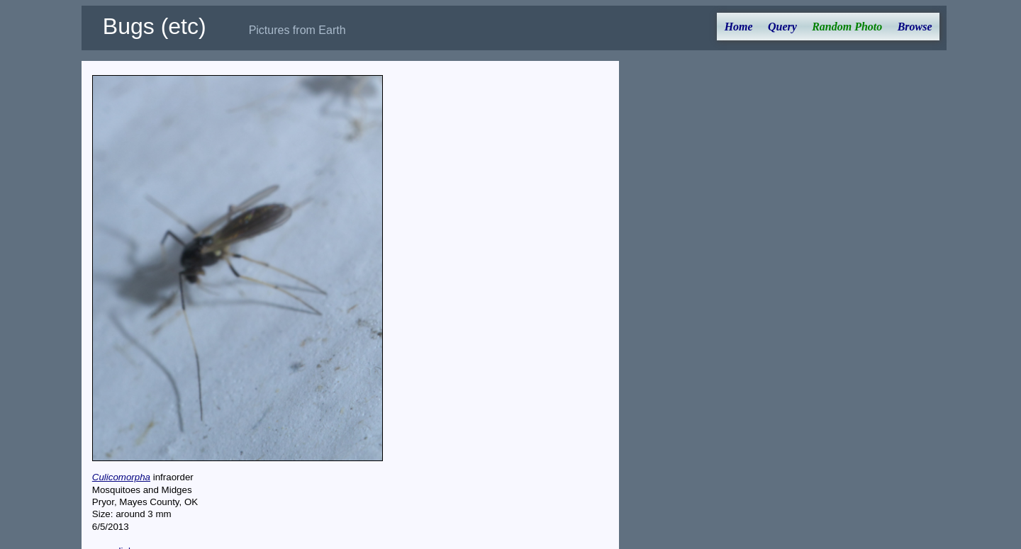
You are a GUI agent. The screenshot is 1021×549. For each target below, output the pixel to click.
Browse (915, 27)
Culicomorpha (121, 477)
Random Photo (847, 27)
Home (739, 27)
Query (782, 27)
